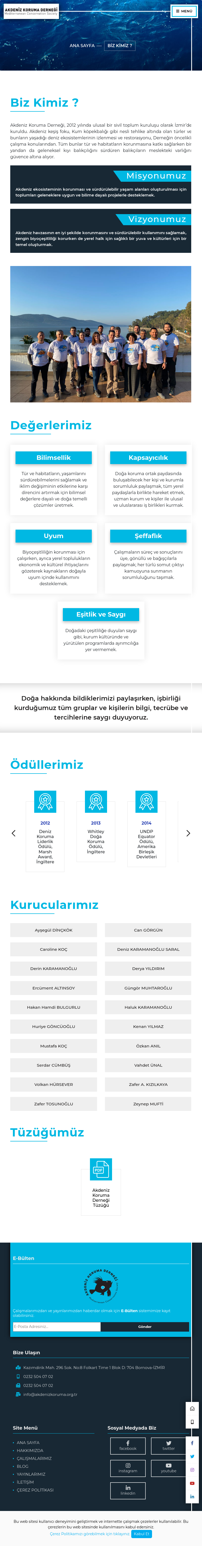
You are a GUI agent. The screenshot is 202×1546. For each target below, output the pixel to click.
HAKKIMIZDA (30, 1453)
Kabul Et (141, 1534)
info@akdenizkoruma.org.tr (50, 1397)
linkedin (128, 1493)
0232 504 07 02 (38, 1379)
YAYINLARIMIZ (31, 1477)
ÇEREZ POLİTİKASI (35, 1492)
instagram (128, 1471)
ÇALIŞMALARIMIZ (34, 1461)
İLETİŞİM (25, 1485)
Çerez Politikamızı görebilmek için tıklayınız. (90, 1534)
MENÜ (184, 11)
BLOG (22, 1469)
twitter (168, 1449)
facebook (128, 1449)
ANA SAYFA (82, 45)
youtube (168, 1471)
